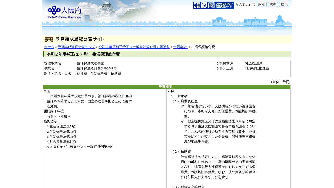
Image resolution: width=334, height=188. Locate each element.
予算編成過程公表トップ (76, 47)
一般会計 (180, 47)
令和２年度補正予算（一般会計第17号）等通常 (134, 47)
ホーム (49, 47)
